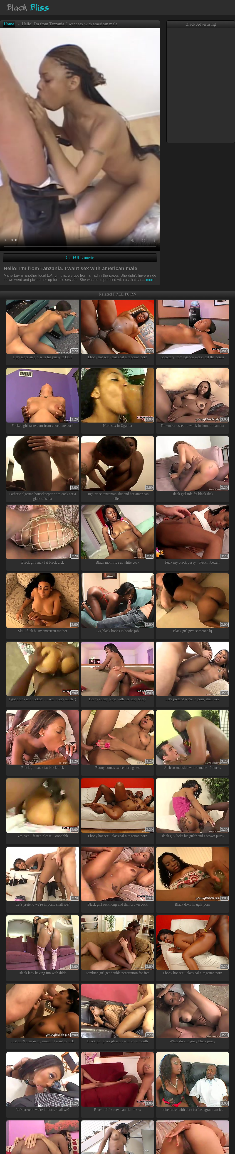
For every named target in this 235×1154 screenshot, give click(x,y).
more (148, 280)
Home (9, 24)
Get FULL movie (80, 257)
